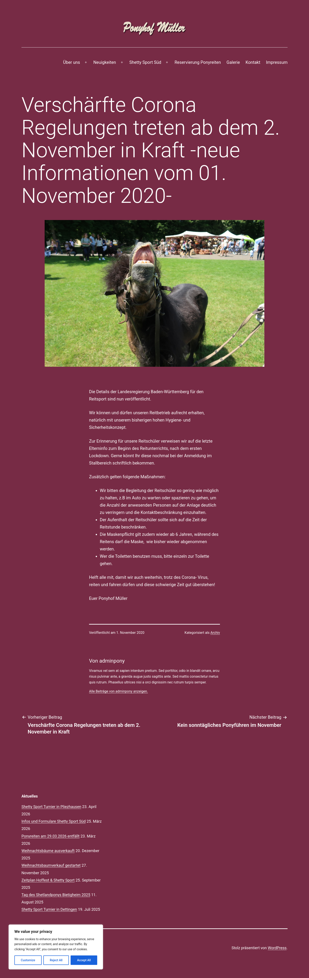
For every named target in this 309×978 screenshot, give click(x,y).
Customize (28, 960)
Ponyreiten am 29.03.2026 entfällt (50, 836)
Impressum (277, 62)
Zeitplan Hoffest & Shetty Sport (48, 880)
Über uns (71, 62)
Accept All (84, 960)
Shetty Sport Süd (145, 62)
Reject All (56, 960)
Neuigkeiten (104, 62)
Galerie (233, 62)
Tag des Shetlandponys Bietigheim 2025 (55, 894)
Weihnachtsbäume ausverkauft (48, 850)
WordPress (277, 948)
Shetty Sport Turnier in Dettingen (49, 909)
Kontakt (252, 62)
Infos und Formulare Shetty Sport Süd (53, 821)
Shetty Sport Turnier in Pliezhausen (51, 806)
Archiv (215, 633)
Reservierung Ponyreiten (198, 62)
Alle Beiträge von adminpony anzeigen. (118, 691)
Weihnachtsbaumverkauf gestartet (51, 865)
